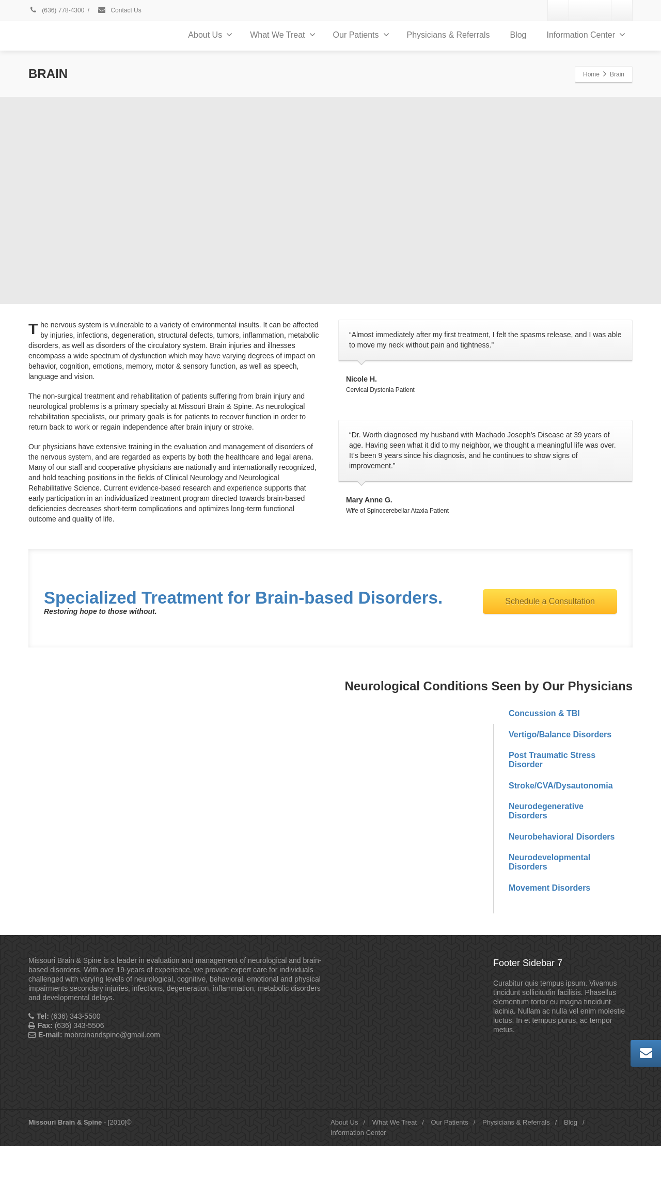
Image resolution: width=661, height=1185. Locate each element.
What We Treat (282, 34)
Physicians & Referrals (448, 34)
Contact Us (119, 10)
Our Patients (361, 34)
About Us (210, 34)
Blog (518, 34)
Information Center (585, 34)
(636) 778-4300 (56, 10)
